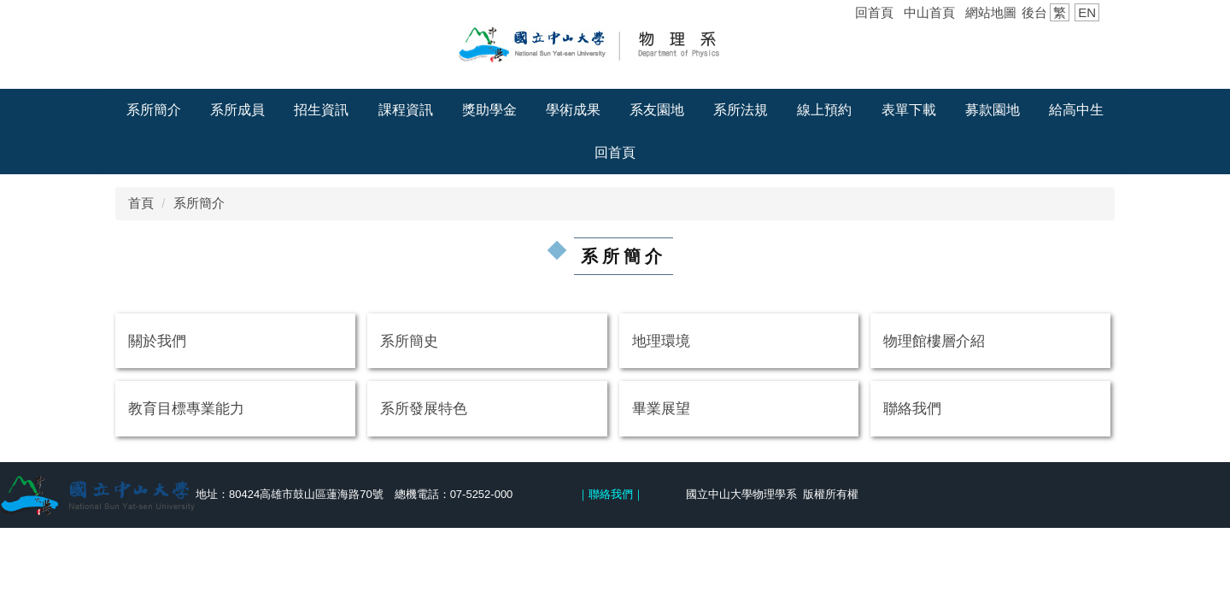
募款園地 (992, 109)
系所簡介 (153, 109)
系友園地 (657, 109)
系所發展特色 (423, 408)
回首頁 (874, 12)
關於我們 (157, 340)
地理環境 (661, 340)
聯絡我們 (912, 408)
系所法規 (740, 109)
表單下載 (909, 109)
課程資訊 (405, 109)
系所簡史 (409, 340)
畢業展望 (661, 408)
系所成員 (237, 109)
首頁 (141, 203)
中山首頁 (929, 12)
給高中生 (1076, 109)
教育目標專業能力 (186, 408)
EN (1087, 12)
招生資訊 (321, 109)
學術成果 (573, 109)
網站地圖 (990, 12)
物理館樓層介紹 (934, 340)
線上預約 (824, 109)
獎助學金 (489, 109)
